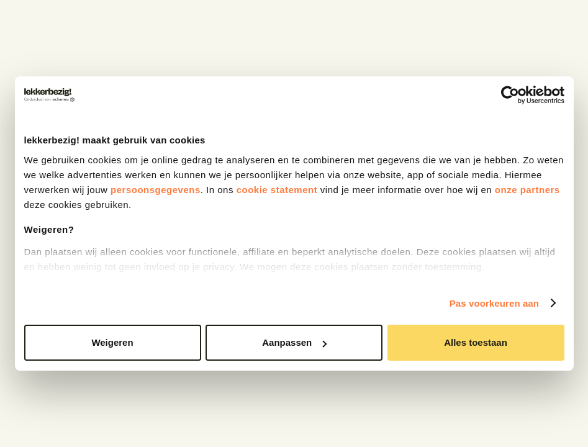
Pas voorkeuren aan (494, 303)
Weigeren (112, 342)
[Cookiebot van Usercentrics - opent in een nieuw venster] (510, 95)
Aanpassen (294, 342)
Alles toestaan (475, 342)
